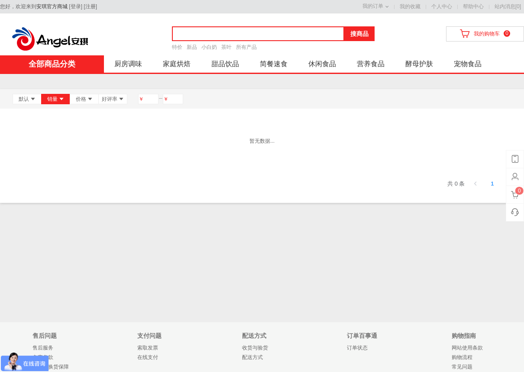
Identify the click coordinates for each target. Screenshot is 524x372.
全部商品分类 (52, 64)
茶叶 (226, 47)
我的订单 (372, 6)
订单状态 (357, 348)
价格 (84, 99)
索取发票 (147, 348)
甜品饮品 (225, 63)
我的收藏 (410, 6)
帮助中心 (473, 6)
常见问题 (462, 367)
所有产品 (246, 47)
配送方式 (252, 357)
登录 (76, 6)
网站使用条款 (467, 348)
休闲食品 (322, 63)
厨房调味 (128, 63)
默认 (27, 99)
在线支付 (147, 357)
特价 (177, 47)
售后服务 (42, 348)
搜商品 (359, 33)
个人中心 (441, 6)
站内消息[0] (508, 6)
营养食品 (371, 63)
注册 (90, 6)
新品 (192, 47)
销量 (55, 99)
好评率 (113, 99)
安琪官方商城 (52, 6)
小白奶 (209, 47)
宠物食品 (468, 63)
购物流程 (462, 357)
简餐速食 (274, 63)
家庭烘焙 (177, 63)
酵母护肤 (419, 63)
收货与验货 (255, 348)
